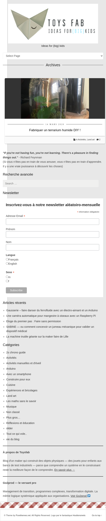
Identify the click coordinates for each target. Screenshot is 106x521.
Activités (82, 139)
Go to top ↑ (97, 515)
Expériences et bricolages (22, 390)
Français (13, 259)
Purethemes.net (23, 515)
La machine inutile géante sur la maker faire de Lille (37, 336)
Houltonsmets (79, 515)
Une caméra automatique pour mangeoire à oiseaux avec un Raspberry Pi (51, 315)
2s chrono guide (16, 352)
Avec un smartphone (18, 374)
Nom (9, 242)
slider (9, 428)
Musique (11, 406)
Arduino (11, 368)
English (12, 263)
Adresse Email (15, 216)
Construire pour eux (18, 379)
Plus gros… (13, 417)
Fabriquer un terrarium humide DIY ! (55, 130)
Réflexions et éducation (20, 423)
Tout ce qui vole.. (16, 433)
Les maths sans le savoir (21, 401)
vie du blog (12, 439)
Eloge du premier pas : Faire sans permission (33, 321)
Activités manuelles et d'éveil (23, 363)
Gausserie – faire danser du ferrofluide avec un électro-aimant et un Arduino (52, 310)
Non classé (13, 412)
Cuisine (10, 384)
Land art (90, 139)
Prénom (10, 229)
